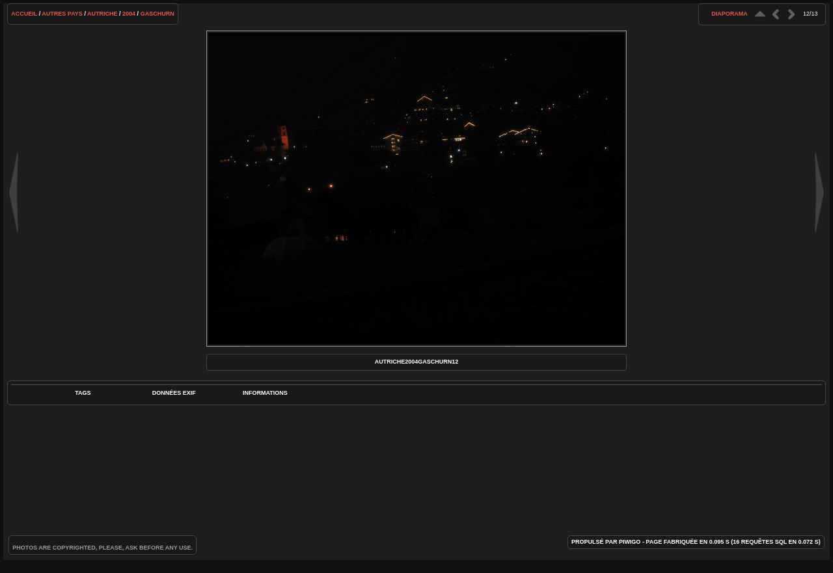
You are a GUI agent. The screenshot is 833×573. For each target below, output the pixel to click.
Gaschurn (157, 13)
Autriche (102, 13)
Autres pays (62, 13)
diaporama (729, 13)
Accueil (24, 13)
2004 (128, 13)
